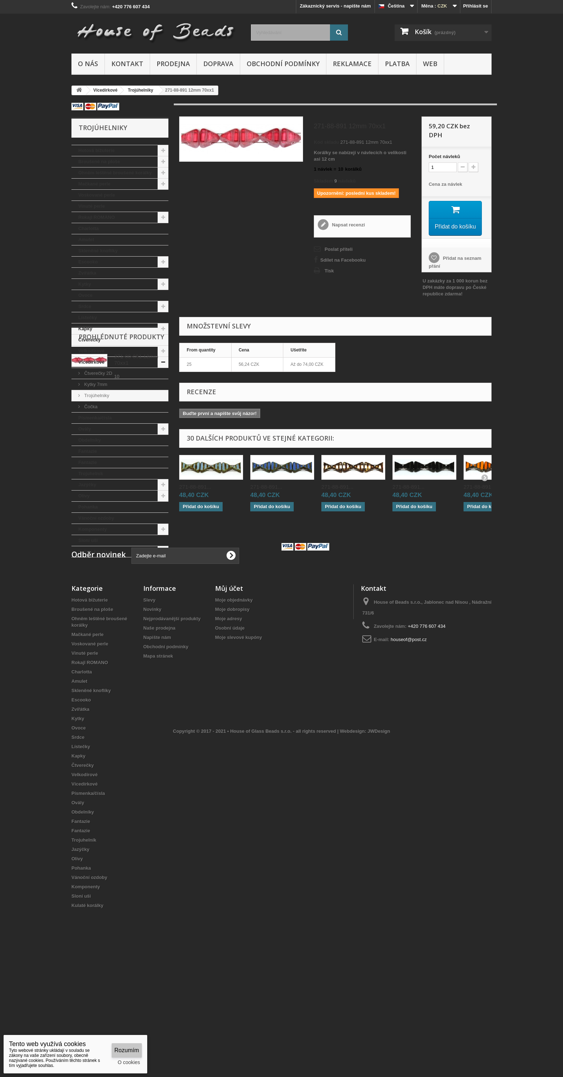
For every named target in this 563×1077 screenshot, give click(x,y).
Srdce (84, 306)
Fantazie (87, 451)
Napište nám (157, 750)
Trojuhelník (90, 473)
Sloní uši (88, 540)
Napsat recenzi (348, 224)
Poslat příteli (339, 249)
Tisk (329, 270)
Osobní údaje (230, 741)
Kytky (84, 284)
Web (430, 63)
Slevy (149, 712)
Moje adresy (228, 731)
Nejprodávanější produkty (172, 731)
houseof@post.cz (409, 752)
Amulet (86, 239)
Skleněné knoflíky (98, 250)
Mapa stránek (158, 769)
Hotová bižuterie (96, 150)
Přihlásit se (475, 6)
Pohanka (88, 507)
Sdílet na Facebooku (343, 260)
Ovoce (85, 295)
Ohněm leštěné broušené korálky (115, 172)
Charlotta (88, 228)
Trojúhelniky (96, 395)
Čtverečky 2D (97, 373)
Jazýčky (87, 484)
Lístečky (87, 317)
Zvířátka (87, 273)
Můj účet (229, 701)
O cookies (129, 1062)
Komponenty (92, 529)
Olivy (84, 495)
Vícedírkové (91, 362)
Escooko (88, 261)
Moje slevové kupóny (238, 750)
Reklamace (352, 63)
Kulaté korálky (94, 551)
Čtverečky (89, 339)
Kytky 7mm (95, 384)
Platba (397, 63)
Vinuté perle (91, 206)
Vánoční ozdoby (96, 518)
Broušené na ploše (99, 161)
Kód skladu (326, 142)
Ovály (84, 429)
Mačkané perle (94, 184)
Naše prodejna (159, 741)
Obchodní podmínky (283, 63)
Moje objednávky (234, 712)
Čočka (90, 406)
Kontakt (127, 63)
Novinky (152, 722)
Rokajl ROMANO (96, 217)
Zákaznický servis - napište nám (335, 6)
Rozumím (127, 1050)
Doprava (218, 63)
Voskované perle (96, 195)
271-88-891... (195, 487)
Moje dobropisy (232, 722)
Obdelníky (89, 440)
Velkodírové (91, 351)
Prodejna (173, 63)
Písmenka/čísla (95, 417)
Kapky (85, 328)
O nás (88, 63)
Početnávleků (444, 156)
